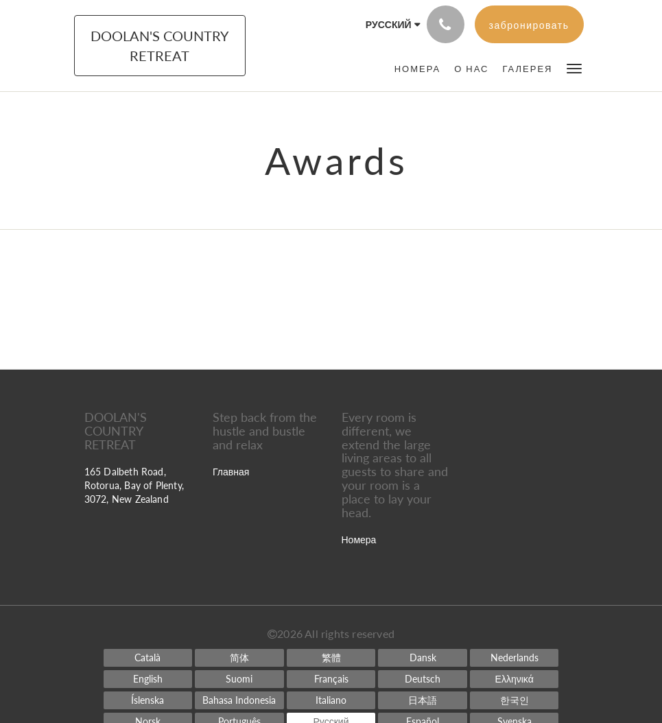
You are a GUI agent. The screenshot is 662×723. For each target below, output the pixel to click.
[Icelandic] (148, 700)
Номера (359, 539)
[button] (574, 67)
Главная (231, 471)
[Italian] (331, 700)
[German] (422, 679)
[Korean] (514, 700)
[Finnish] (239, 679)
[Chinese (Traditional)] (331, 658)
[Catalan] (148, 658)
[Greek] (514, 679)
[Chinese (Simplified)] (239, 658)
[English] (148, 679)
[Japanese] (422, 700)
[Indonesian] (239, 700)
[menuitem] (417, 69)
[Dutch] (514, 658)
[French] (331, 679)
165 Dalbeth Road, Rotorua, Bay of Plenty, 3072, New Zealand (134, 485)
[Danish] (422, 658)
